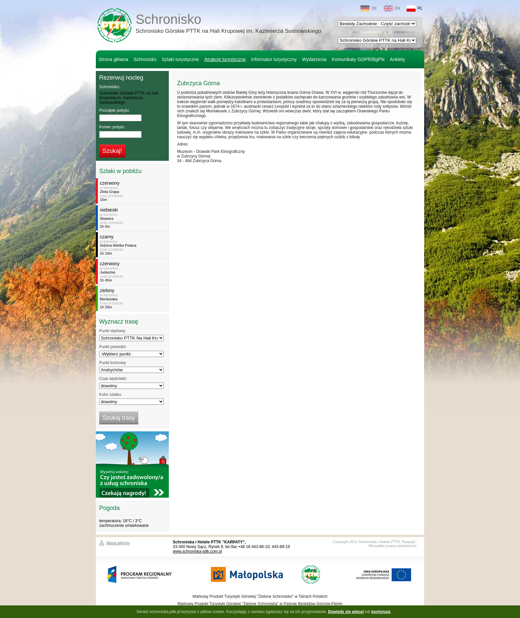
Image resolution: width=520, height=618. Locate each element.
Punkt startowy (112, 331)
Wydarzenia (314, 59)
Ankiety (397, 59)
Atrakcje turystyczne (225, 59)
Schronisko (228, 24)
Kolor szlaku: (110, 394)
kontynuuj (380, 611)
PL (414, 8)
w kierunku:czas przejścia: (133, 191)
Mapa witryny (118, 543)
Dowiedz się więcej (346, 611)
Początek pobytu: (114, 110)
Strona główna (113, 59)
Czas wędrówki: (113, 378)
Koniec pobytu (111, 127)
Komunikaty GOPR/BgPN (358, 59)
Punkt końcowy (112, 362)
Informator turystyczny (274, 59)
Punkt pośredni (112, 346)
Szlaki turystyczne (180, 59)
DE (368, 8)
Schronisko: (109, 87)
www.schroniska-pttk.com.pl (197, 551)
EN (392, 8)
